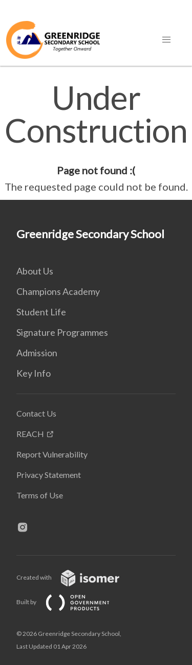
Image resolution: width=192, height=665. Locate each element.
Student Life (41, 311)
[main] (96, 138)
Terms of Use (39, 495)
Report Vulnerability (52, 454)
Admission (36, 352)
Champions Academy (58, 291)
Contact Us (36, 413)
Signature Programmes (62, 332)
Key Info (33, 373)
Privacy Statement (48, 474)
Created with (76, 577)
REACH (30, 434)
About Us (34, 271)
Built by (71, 602)
